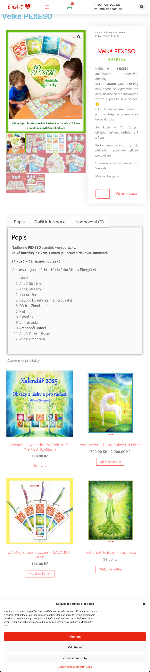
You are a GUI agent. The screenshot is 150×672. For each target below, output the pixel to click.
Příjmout (75, 636)
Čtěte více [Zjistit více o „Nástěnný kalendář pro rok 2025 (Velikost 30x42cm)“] (40, 466)
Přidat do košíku (126, 194)
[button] (144, 604)
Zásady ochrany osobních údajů (75, 667)
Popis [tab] (19, 222)
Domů (98, 33)
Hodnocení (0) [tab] (89, 222)
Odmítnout (75, 647)
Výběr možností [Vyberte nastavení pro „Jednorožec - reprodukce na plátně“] (110, 462)
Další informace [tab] (50, 222)
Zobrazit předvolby (75, 658)
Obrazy (108, 33)
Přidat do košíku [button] (39, 574)
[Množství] (102, 194)
